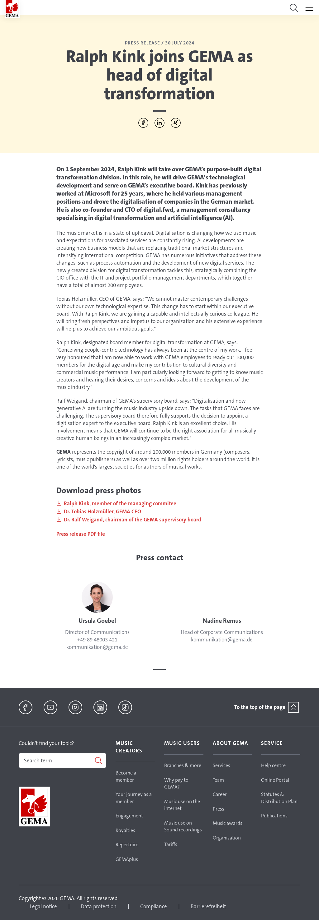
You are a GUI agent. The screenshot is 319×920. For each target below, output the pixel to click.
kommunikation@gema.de (97, 647)
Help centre (273, 765)
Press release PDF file (81, 533)
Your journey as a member (134, 798)
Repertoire (127, 844)
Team (218, 780)
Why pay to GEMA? (176, 783)
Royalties (125, 830)
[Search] (62, 760)
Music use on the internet (182, 805)
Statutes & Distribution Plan (279, 798)
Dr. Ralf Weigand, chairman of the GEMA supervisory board (132, 519)
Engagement (129, 815)
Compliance (153, 906)
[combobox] (62, 760)
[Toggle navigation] (294, 8)
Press (218, 809)
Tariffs (170, 844)
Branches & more (182, 765)
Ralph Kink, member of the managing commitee (120, 503)
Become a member (126, 776)
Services (221, 765)
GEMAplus (127, 859)
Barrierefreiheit (208, 906)
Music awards (227, 823)
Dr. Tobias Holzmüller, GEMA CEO (102, 511)
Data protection (99, 906)
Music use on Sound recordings (183, 826)
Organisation (227, 837)
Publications (274, 815)
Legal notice (43, 906)
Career (220, 794)
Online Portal (275, 780)
